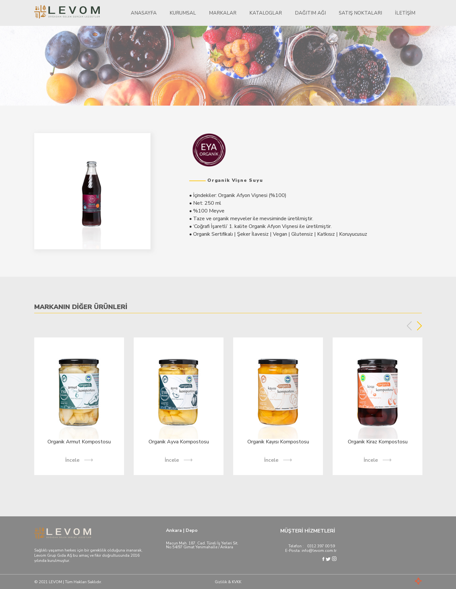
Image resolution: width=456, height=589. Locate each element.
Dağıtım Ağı (310, 13)
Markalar (222, 13)
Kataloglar (265, 13)
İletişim (405, 13)
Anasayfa (144, 13)
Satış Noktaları (360, 13)
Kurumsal (183, 13)
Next (419, 325)
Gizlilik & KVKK (228, 581)
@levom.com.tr (323, 550)
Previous (409, 325)
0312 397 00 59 (321, 546)
